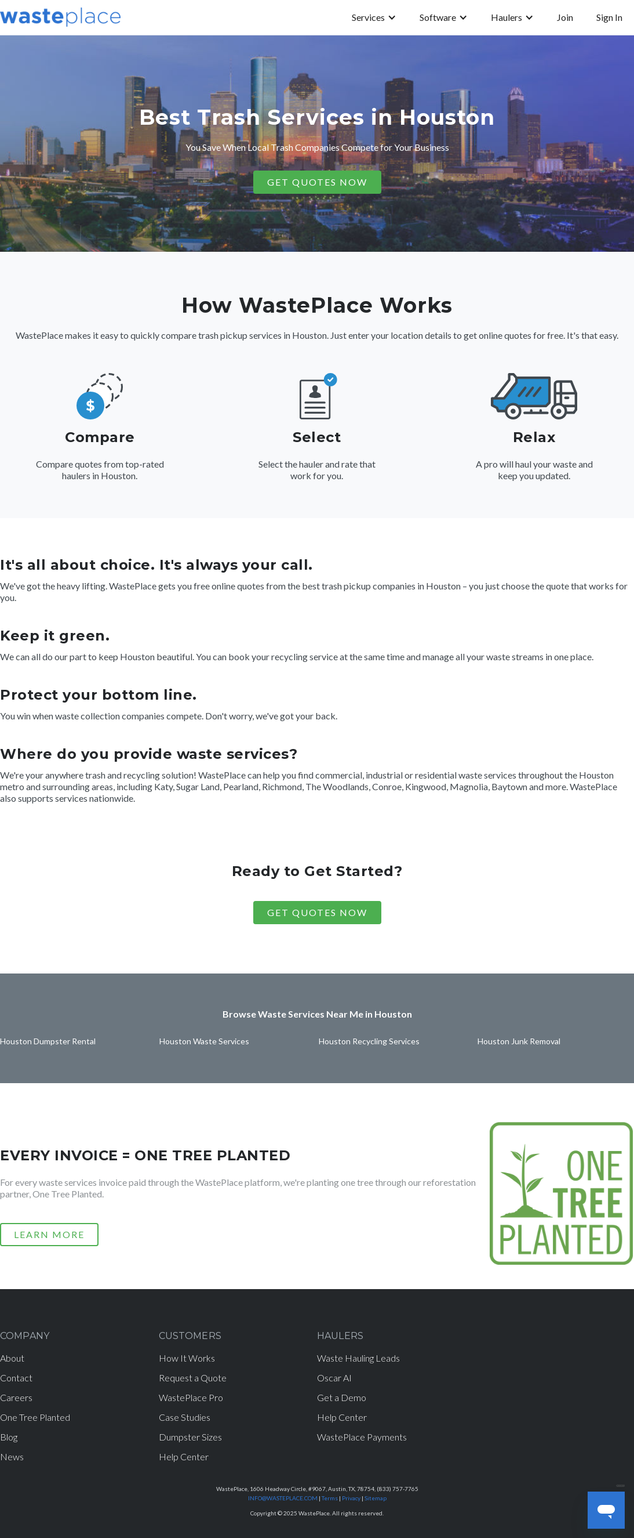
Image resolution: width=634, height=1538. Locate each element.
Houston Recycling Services (369, 1041)
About (12, 1357)
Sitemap (376, 1497)
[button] (374, 17)
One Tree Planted (35, 1417)
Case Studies (184, 1417)
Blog (8, 1436)
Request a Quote (193, 1377)
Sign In (609, 17)
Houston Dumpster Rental (48, 1041)
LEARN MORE (49, 1234)
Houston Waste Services (204, 1041)
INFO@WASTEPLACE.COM (283, 1497)
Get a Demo (341, 1397)
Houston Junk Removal (519, 1041)
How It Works (187, 1357)
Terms (330, 1497)
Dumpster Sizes (190, 1436)
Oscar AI (334, 1377)
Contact (16, 1377)
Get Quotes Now (317, 912)
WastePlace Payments (362, 1436)
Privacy (351, 1497)
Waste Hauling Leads (358, 1357)
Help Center (184, 1456)
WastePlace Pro (191, 1397)
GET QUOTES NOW (317, 181)
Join (565, 17)
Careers (16, 1397)
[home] (60, 17)
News (12, 1456)
